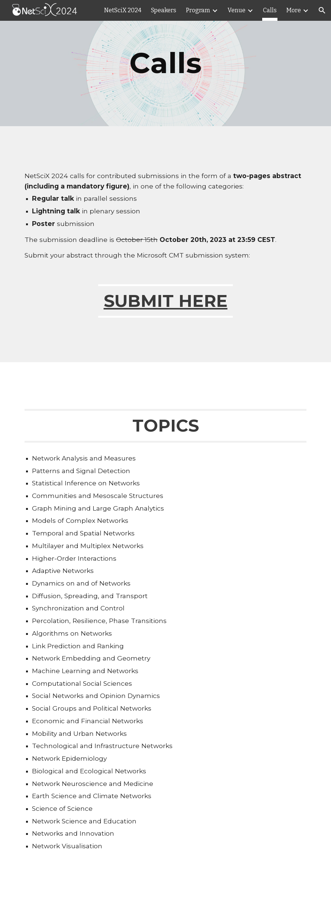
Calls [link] (270, 10)
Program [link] (198, 10)
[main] (165, 63)
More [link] (293, 10)
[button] (322, 10)
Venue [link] (236, 10)
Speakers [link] (163, 10)
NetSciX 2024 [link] (122, 10)
